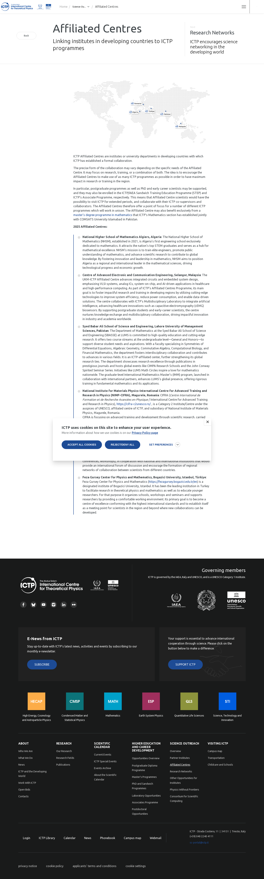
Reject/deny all (122, 444)
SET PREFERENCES (161, 444)
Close (207, 422)
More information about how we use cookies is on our (110, 432)
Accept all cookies (81, 444)
